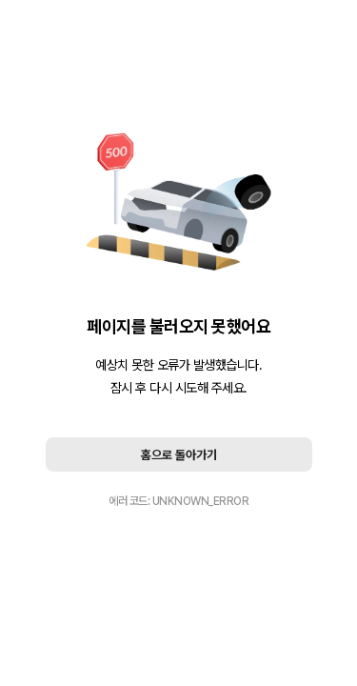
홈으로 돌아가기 (179, 455)
